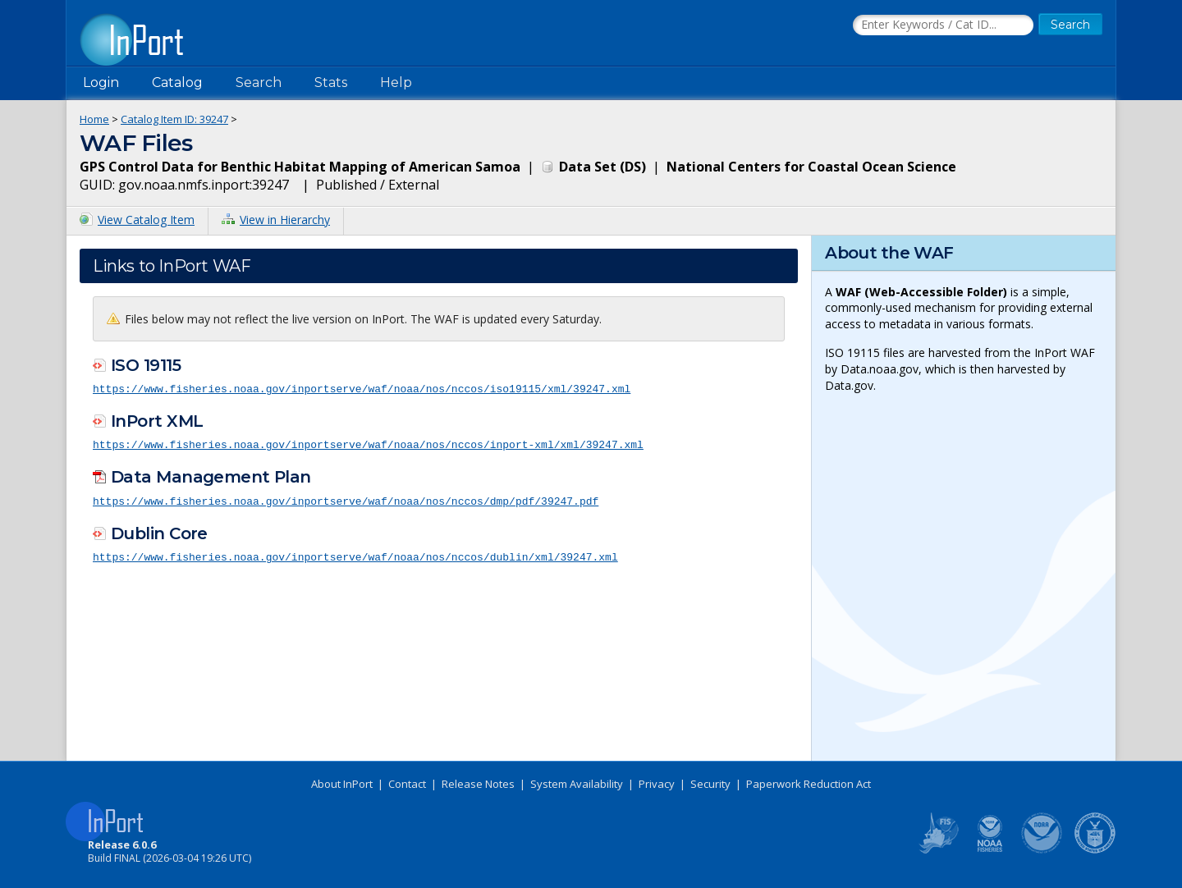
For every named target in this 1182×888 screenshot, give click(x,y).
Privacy (657, 783)
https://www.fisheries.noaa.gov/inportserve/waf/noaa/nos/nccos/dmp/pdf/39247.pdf (345, 499)
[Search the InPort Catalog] (943, 25)
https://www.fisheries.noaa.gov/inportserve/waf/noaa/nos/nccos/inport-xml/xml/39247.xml (368, 443)
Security (710, 783)
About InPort (342, 783)
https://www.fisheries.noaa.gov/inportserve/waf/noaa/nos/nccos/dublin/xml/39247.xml (355, 554)
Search (259, 82)
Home (94, 119)
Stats (330, 82)
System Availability (576, 783)
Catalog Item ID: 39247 (174, 119)
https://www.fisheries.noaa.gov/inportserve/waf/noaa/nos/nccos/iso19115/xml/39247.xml (361, 388)
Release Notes (478, 783)
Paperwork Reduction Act (808, 783)
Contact (407, 783)
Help (396, 82)
